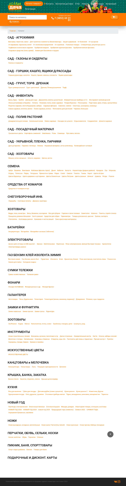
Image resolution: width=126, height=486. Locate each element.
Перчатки (31, 437)
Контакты (49, 4)
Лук (106, 170)
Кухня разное (69, 391)
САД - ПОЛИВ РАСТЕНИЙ (25, 117)
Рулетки (110, 339)
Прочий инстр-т (100, 339)
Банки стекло (13, 379)
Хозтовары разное (26, 219)
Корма (20, 324)
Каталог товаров (33, 4)
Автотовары (12, 299)
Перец (26, 173)
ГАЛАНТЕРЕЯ (17, 295)
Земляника (46, 133)
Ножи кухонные (72, 425)
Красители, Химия (71, 259)
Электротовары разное (17, 247)
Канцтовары (25, 367)
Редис (57, 173)
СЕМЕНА (14, 166)
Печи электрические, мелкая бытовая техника (83, 244)
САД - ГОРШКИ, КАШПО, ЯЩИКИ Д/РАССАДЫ (39, 71)
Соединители (92, 121)
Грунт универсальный (16, 87)
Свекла (69, 173)
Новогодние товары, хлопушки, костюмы (90, 407)
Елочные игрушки (53, 407)
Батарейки (25, 231)
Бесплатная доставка (64, 4)
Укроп (89, 173)
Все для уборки (54, 213)
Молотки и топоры (15, 339)
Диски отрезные (66, 336)
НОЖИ (12, 420)
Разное (111, 176)
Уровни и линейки (36, 342)
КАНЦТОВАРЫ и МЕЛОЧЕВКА (28, 362)
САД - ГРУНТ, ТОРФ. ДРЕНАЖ (28, 83)
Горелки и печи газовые (71, 213)
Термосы (104, 394)
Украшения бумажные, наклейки (20, 412)
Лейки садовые (50, 121)
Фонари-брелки (48, 287)
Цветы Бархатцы (14, 176)
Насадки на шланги (65, 121)
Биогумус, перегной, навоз (18, 42)
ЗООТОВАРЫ (16, 319)
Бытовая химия (14, 259)
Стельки (40, 437)
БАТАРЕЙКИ (16, 227)
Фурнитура (50, 311)
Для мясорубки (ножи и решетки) (50, 391)
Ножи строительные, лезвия (19, 336)
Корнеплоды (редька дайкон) (84, 170)
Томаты (77, 173)
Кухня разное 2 (81, 391)
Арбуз (10, 170)
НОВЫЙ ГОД (16, 402)
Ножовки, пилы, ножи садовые (51, 103)
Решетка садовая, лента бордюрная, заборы (25, 106)
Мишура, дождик (67, 407)
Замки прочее (28, 311)
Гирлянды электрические (18, 407)
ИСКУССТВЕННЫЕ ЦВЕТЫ (26, 350)
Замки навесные (14, 311)
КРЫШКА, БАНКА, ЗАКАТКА (27, 375)
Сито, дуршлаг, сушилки (35, 394)
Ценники (62, 367)
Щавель (98, 176)
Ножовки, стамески (42, 339)
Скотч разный (37, 216)
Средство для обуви (51, 216)
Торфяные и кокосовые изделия (20, 48)
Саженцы (61, 133)
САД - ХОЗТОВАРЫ (21, 154)
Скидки (101, 4)
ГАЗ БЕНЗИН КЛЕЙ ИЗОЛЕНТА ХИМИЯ (34, 255)
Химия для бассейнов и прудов (47, 50)
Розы (54, 133)
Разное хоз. (111, 259)
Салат (63, 173)
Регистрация (30, 9)
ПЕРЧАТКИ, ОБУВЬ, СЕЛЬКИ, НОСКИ (33, 433)
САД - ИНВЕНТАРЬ (20, 95)
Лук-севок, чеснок (73, 133)
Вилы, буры (12, 100)
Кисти (95, 336)
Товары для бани (40, 449)
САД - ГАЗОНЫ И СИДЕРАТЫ (27, 58)
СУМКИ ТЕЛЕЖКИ (20, 270)
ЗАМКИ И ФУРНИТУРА (23, 307)
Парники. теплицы (29, 146)
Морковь (112, 170)
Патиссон (19, 173)
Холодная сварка (29, 262)
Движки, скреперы (40, 201)
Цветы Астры (99, 173)
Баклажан (26, 170)
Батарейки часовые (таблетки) (42, 231)
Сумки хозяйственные (16, 274)
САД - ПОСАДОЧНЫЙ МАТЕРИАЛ (31, 129)
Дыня (53, 170)
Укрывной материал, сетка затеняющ (58, 146)
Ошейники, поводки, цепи (62, 324)
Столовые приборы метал (55, 394)
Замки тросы (40, 311)
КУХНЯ (12, 387)
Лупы (34, 367)
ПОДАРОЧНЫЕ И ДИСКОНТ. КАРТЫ (32, 457)
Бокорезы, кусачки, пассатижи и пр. (44, 336)
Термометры (66, 216)
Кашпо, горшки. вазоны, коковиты (44, 75)
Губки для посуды (29, 391)
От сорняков (59, 45)
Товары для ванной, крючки (82, 216)
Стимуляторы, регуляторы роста (93, 45)
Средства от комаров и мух (18, 188)
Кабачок (60, 170)
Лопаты (35, 103)
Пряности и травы (46, 173)
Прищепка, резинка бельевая (19, 216)
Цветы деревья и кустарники (34, 176)
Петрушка (34, 173)
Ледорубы (12, 201)
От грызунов (93, 42)
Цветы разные (80, 176)
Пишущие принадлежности (47, 367)
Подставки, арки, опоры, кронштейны (103, 103)
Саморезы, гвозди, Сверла (18, 342)
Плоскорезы (82, 103)
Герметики (45, 259)
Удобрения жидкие (41, 48)
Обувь (24, 437)
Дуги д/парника (14, 146)
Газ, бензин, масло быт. (30, 259)
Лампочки (60, 244)
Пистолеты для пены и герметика (79, 339)
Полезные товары (72, 45)
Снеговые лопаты (24, 201)
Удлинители (106, 244)
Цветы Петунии (67, 176)
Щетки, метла (47, 158)
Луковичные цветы (15, 133)
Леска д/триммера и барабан (19, 103)
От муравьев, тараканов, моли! (20, 45)
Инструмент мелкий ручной (99, 100)
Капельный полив (36, 121)
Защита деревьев (69, 42)
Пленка (40, 146)
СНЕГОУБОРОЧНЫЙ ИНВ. (25, 196)
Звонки (39, 244)
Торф (64, 87)
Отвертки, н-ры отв (58, 339)
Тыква (83, 173)
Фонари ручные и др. (33, 287)
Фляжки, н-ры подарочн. (95, 299)
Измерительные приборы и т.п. (76, 100)
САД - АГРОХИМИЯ (21, 37)
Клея (61, 259)
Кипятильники (49, 244)
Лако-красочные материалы (65, 219)
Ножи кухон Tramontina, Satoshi (53, 425)
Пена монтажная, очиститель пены (92, 259)
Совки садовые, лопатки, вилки (20, 109)
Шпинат (90, 176)
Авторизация (111, 4)
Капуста (68, 170)
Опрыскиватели (80, 121)
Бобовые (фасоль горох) (40, 170)
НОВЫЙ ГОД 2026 (15, 410)
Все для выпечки (14, 391)
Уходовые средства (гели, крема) (20, 50)
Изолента (53, 259)
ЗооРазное (12, 324)
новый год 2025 (44, 410)
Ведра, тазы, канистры (16, 213)
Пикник (29, 449)
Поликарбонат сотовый (83, 146)
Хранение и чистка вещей (44, 219)
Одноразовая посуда (16, 394)
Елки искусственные (37, 407)
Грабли (21, 100)
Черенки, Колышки (81, 109)
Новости (85, 4)
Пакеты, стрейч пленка (107, 213)
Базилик (17, 170)
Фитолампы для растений (62, 109)
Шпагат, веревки (34, 158)
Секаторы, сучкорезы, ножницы (85, 106)
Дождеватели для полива (18, 121)
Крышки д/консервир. (49, 379)
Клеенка (94, 213)
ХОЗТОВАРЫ (16, 209)
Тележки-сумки (32, 274)
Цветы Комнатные (53, 176)
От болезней (82, 42)
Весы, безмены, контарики (37, 213)
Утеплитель (12, 219)
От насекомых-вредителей (43, 45)
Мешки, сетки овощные (17, 158)
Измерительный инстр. (82, 336)
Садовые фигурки (50, 106)
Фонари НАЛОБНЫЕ (15, 287)
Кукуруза (99, 170)
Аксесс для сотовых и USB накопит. (21, 244)
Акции (93, 4)
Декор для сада (31, 100)
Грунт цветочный (32, 87)
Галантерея (38, 299)
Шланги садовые (105, 121)
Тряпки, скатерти (101, 216)
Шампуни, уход (79, 324)
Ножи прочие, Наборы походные (92, 425)
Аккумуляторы (13, 231)
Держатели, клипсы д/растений (51, 100)
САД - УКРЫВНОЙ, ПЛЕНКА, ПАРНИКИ (34, 141)
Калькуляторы (13, 367)
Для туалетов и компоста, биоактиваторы (45, 42)
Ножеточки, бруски (96, 391)
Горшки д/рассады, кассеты (19, 75)
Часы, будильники (26, 299)
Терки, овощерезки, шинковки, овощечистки (83, 394)
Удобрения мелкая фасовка (83, 48)
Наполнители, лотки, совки (41, 324)
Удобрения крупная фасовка (61, 48)
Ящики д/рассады (65, 75)
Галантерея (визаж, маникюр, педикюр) (59, 299)
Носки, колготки (14, 437)
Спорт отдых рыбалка (16, 449)
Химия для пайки (14, 262)
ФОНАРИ (14, 282)
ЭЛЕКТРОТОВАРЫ (20, 239)
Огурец (11, 173)
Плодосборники (70, 103)
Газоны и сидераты (15, 63)
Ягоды (104, 176)
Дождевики (80, 299)
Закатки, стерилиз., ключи (30, 379)
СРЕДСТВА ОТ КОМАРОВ (25, 184)
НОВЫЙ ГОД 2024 (30, 410)
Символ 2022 (80, 410)
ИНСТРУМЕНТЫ (19, 332)
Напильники (28, 339)
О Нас (77, 4)
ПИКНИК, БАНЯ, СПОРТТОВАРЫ (30, 445)
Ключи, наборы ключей (107, 336)
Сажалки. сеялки (64, 106)
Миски (27, 324)
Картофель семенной (32, 133)
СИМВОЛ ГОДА (92, 410)
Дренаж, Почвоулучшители (51, 87)
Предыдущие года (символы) (62, 410)
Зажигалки (85, 213)
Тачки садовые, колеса (42, 109)
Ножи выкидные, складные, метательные (24, 425)
